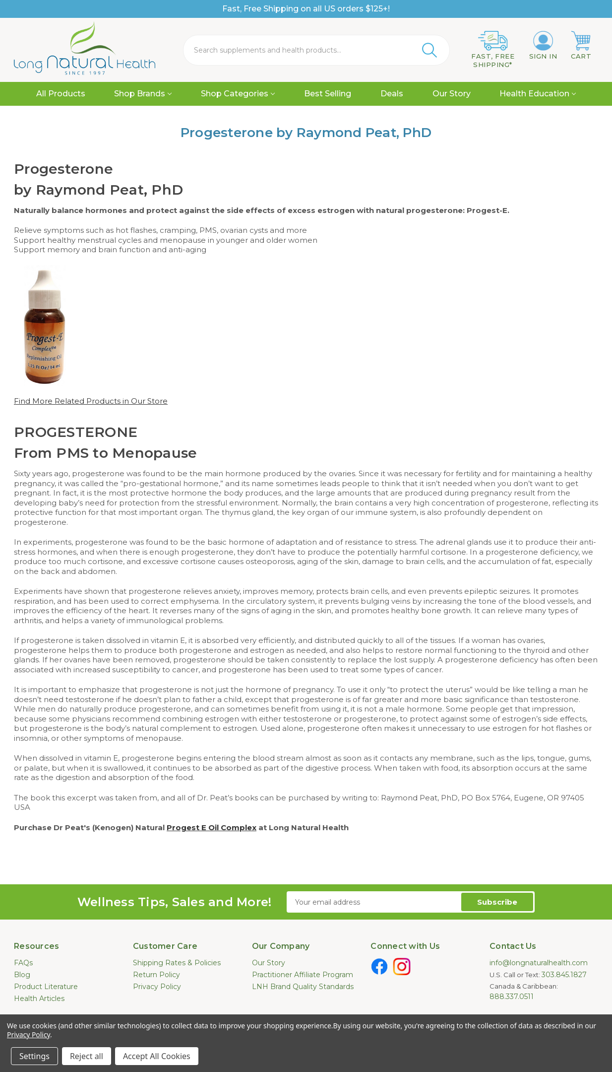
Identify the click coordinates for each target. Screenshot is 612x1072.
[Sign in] (543, 46)
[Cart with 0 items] (581, 46)
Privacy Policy (157, 986)
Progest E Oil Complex (211, 827)
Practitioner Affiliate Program (302, 974)
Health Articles (39, 998)
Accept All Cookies (156, 1056)
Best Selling (327, 93)
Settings (34, 1056)
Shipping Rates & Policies (177, 962)
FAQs (23, 962)
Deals (391, 93)
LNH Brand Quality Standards (303, 986)
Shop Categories (238, 93)
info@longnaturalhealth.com (539, 962)
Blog (22, 974)
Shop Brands (143, 93)
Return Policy (156, 974)
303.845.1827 (564, 974)
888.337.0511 (512, 996)
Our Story (451, 93)
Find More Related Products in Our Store (91, 401)
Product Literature (46, 986)
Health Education (537, 93)
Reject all (86, 1056)
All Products (60, 93)
